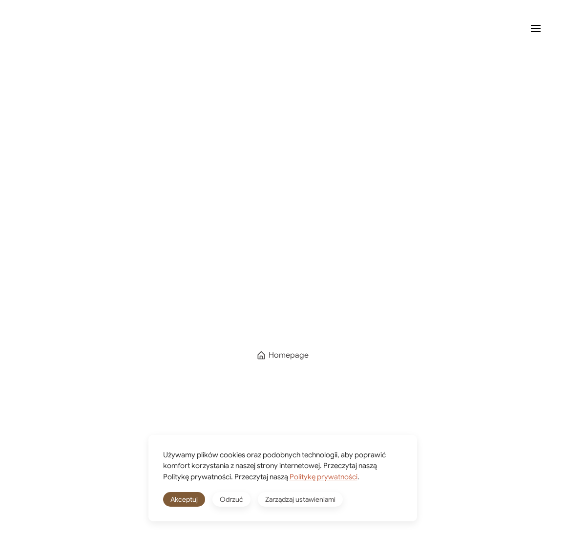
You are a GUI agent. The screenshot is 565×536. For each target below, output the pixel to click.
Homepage (282, 355)
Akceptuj (184, 499)
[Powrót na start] (56, 28)
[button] (535, 28)
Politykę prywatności (323, 476)
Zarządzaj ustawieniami (300, 499)
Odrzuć (231, 499)
